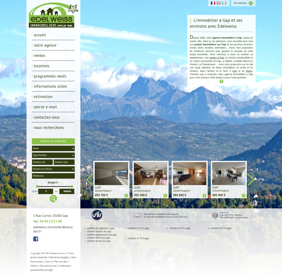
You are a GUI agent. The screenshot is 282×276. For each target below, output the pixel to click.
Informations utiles (50, 86)
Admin (34, 265)
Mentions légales (59, 257)
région (249, 71)
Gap (234, 71)
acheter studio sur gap (98, 237)
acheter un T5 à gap (138, 238)
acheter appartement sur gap (102, 234)
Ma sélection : (243, 3)
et (56, 191)
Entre (35, 191)
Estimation (43, 96)
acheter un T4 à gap (221, 228)
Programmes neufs (50, 76)
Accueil (40, 34)
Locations (41, 65)
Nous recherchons (49, 127)
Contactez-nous (47, 117)
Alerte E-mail (45, 106)
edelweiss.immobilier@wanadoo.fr (53, 229)
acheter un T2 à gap (138, 228)
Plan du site (60, 261)
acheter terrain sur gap (98, 241)
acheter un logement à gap (101, 228)
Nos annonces (48, 265)
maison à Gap (216, 57)
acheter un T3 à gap (180, 228)
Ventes (39, 55)
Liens (48, 261)
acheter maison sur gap (99, 231)
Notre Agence (45, 45)
